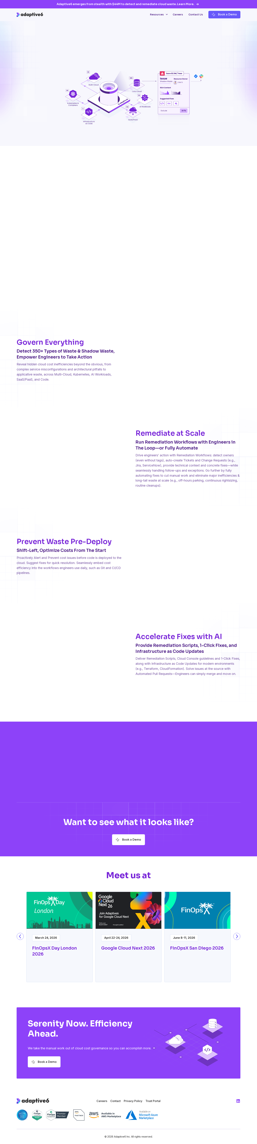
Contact (115, 1101)
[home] (30, 14)
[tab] (126, 294)
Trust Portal (152, 1101)
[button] (158, 14)
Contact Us (195, 14)
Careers (178, 14)
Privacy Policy (133, 1101)
